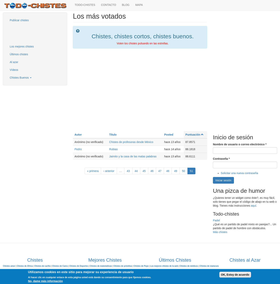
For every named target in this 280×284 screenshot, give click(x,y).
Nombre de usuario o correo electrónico (239, 144)
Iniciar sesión (223, 180)
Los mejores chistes (22, 46)
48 (167, 171)
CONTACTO (108, 4)
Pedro (78, 149)
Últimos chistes (19, 54)
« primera (93, 171)
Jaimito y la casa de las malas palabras (133, 156)
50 (183, 171)
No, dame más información (45, 281)
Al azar (14, 62)
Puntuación (194, 134)
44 (136, 171)
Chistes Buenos (21, 77)
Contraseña (221, 158)
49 (175, 171)
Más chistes (220, 232)
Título (113, 134)
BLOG (126, 4)
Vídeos (14, 69)
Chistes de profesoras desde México (131, 142)
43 (128, 171)
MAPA (139, 4)
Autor (78, 134)
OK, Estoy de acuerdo (235, 274)
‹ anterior (108, 171)
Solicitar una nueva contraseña (239, 173)
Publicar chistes (19, 20)
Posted (168, 134)
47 (159, 171)
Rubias (113, 149)
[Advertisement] (26, 33)
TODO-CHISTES (85, 4)
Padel (216, 220)
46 (152, 171)
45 (144, 171)
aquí (253, 205)
